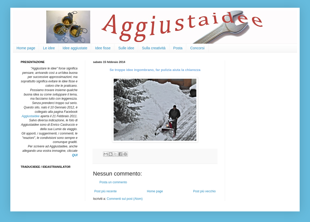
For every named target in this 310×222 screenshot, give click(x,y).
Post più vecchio (204, 191)
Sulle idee (126, 48)
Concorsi (197, 48)
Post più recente (105, 191)
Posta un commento (113, 182)
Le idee (49, 48)
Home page (26, 48)
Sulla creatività (154, 48)
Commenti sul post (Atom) (125, 199)
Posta (178, 48)
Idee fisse (103, 48)
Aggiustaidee (31, 116)
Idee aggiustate (75, 48)
